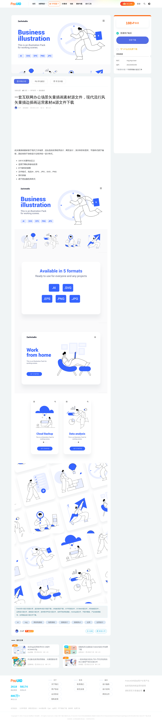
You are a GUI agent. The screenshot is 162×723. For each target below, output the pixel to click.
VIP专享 (33, 90)
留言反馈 (80, 689)
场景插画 (51, 622)
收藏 (90, 631)
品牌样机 (31, 664)
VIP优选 (53, 4)
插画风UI (77, 622)
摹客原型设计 (32, 708)
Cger (49, 708)
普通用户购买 (124, 33)
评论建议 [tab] (40, 81)
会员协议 (54, 694)
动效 (71, 4)
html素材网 (42, 708)
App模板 (31, 652)
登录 (138, 4)
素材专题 (79, 4)
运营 (88, 622)
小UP (18, 108)
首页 (33, 4)
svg (26, 622)
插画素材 (42, 90)
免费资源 (42, 4)
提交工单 (139, 69)
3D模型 (81, 664)
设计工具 (88, 4)
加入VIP (127, 3)
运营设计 (100, 622)
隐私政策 (54, 699)
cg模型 (54, 708)
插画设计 (64, 622)
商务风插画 (38, 622)
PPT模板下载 (62, 708)
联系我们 (80, 684)
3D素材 (64, 4)
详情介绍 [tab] (21, 81)
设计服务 (106, 684)
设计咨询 (106, 689)
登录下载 (132, 40)
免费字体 (77, 708)
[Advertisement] (61, 131)
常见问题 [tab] (58, 81)
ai (17, 622)
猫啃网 (70, 708)
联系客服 (131, 69)
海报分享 (101, 631)
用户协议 (54, 689)
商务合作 (106, 694)
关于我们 (54, 684)
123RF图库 (23, 708)
